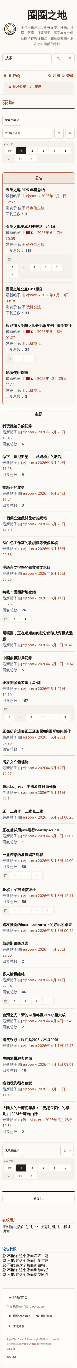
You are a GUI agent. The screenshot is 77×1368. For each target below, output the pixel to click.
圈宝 (29, 232)
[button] (10, 150)
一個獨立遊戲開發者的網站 (24, 518)
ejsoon (31, 195)
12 (65, 716)
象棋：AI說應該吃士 (19, 890)
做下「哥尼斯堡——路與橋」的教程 (32, 457)
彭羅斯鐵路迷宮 (15, 943)
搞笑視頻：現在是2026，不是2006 (30, 1040)
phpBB (12, 1339)
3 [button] (43, 150)
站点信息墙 (35, 207)
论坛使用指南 (17, 373)
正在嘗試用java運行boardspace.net (30, 830)
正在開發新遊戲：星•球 (21, 683)
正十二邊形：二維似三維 (22, 811)
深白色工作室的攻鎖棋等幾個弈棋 (30, 543)
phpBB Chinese (29, 1343)
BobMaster (32, 1119)
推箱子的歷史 (13, 487)
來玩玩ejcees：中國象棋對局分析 (29, 787)
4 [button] (54, 150)
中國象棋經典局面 (17, 1058)
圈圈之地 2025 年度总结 (25, 190)
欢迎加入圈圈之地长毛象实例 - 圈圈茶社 (39, 326)
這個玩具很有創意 (17, 1083)
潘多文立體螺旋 (15, 762)
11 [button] (20, 158)
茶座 (8, 102)
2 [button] (32, 150)
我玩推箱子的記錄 (17, 426)
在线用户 (9, 1220)
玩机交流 (33, 306)
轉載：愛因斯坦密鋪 (19, 592)
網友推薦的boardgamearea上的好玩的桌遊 (37, 925)
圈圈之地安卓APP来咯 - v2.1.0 (30, 227)
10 (42, 716)
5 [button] (65, 150)
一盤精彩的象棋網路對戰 (22, 855)
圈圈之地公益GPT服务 (24, 289)
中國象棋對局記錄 (17, 658)
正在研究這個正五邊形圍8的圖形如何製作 (36, 731)
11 (54, 716)
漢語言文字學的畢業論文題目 (26, 567)
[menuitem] (14, 76)
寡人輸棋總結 (13, 974)
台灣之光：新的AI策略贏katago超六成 (34, 1015)
